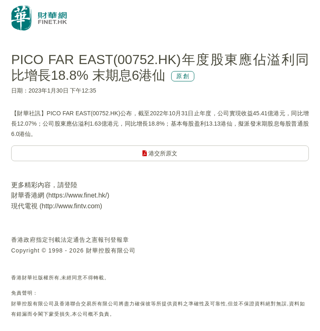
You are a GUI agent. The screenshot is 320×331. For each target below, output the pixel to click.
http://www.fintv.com (71, 206)
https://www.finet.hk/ (77, 195)
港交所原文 (160, 153)
